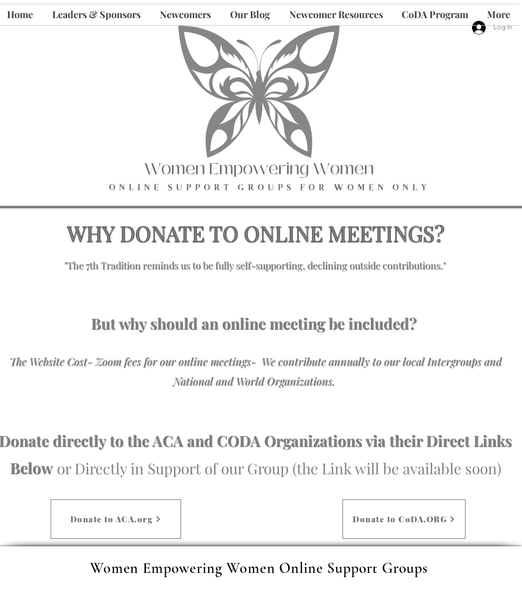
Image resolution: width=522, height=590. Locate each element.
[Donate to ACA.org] (116, 519)
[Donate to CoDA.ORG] (404, 519)
